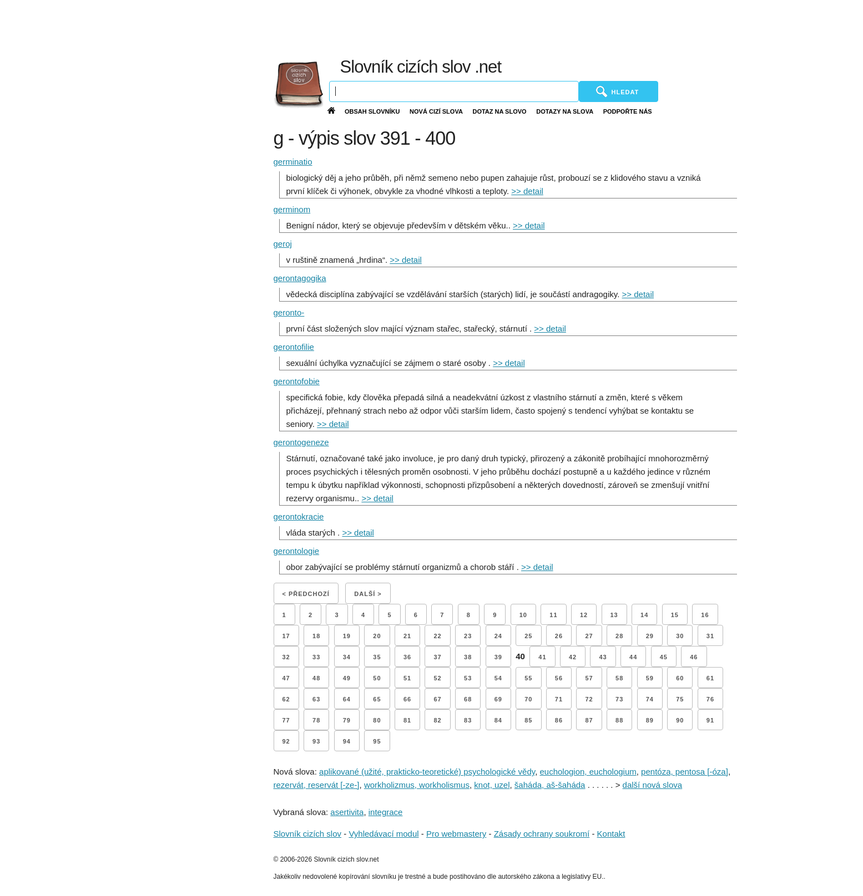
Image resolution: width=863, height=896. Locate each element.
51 (407, 678)
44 (633, 657)
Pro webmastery (456, 833)
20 (377, 636)
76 (710, 699)
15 (675, 615)
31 (710, 636)
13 (614, 615)
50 (377, 678)
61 (710, 678)
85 (528, 720)
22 (437, 636)
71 (559, 699)
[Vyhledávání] (454, 91)
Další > (367, 593)
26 (559, 636)
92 (286, 741)
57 (589, 678)
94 (347, 741)
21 (407, 636)
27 (589, 636)
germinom (292, 209)
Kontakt (611, 833)
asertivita (347, 812)
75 (680, 699)
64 (347, 699)
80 (377, 720)
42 (573, 657)
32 (286, 657)
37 (437, 657)
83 (468, 720)
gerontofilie (294, 347)
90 (680, 720)
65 (377, 699)
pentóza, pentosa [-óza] (684, 771)
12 (584, 615)
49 (347, 678)
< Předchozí (306, 593)
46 (694, 657)
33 (316, 657)
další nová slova (653, 785)
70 (528, 699)
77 (286, 720)
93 (316, 741)
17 (286, 636)
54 (498, 678)
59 (650, 678)
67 (437, 699)
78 (316, 720)
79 (347, 720)
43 (603, 657)
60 (680, 678)
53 (468, 678)
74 (650, 699)
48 (316, 678)
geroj (283, 243)
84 (498, 720)
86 (559, 720)
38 (468, 657)
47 (286, 678)
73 (619, 699)
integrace (386, 812)
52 (437, 678)
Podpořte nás (627, 111)
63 (316, 699)
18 (316, 636)
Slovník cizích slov (308, 833)
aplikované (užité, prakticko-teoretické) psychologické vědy (427, 771)
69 (498, 699)
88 (619, 720)
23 (468, 636)
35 (377, 657)
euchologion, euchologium (587, 771)
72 (589, 699)
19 (347, 636)
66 (407, 699)
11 (553, 615)
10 (523, 615)
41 (542, 657)
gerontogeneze (301, 442)
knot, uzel (491, 785)
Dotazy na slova (564, 111)
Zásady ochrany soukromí (542, 833)
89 (650, 720)
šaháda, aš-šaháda (550, 785)
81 (407, 720)
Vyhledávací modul (383, 833)
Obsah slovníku (372, 111)
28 (619, 636)
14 (644, 615)
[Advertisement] (591, 28)
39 (498, 657)
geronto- (289, 312)
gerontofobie (297, 381)
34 (347, 657)
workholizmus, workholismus (417, 785)
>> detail (527, 191)
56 (559, 678)
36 (407, 657)
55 (528, 678)
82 (437, 720)
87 (589, 720)
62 (286, 699)
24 (498, 636)
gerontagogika (300, 278)
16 (705, 615)
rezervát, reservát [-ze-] (317, 785)
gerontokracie (299, 516)
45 (664, 657)
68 (468, 699)
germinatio (293, 161)
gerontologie (297, 551)
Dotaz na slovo (499, 111)
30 (680, 636)
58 (619, 678)
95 (377, 741)
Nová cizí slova (436, 111)
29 (650, 636)
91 (710, 720)
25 (528, 636)
